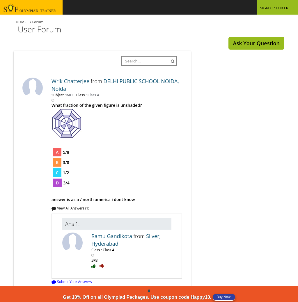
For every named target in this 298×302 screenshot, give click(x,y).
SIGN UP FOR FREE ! (277, 8)
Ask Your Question (256, 43)
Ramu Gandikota (112, 236)
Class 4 (93, 94)
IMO (70, 94)
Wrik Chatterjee (71, 81)
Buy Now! (224, 297)
